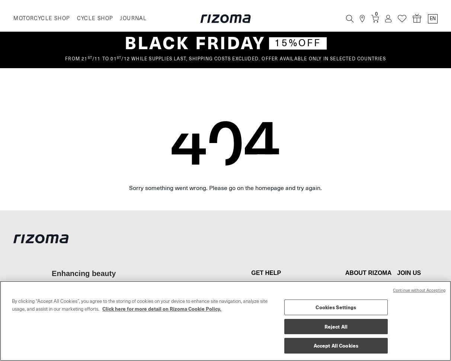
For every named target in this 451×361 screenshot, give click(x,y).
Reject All (336, 326)
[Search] (350, 18)
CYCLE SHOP (95, 18)
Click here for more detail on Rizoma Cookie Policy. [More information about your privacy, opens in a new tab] (161, 308)
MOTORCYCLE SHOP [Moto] (41, 18)
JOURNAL (133, 18)
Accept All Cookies (336, 345)
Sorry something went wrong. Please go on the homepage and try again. (225, 188)
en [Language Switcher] (433, 18)
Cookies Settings (336, 307)
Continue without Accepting (419, 290)
